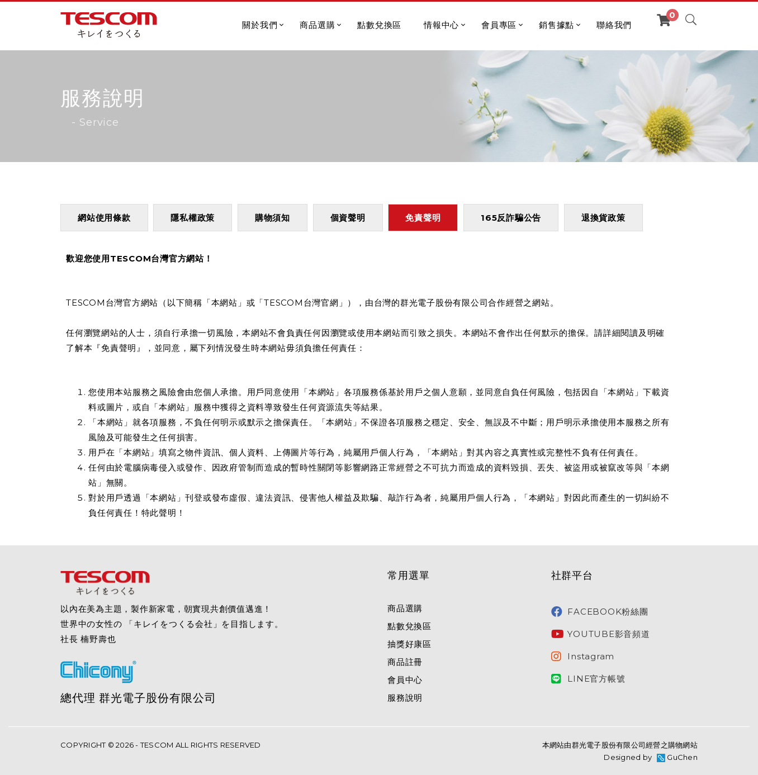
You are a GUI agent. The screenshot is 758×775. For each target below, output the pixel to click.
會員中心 (405, 679)
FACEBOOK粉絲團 (599, 611)
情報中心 (441, 25)
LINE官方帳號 (588, 678)
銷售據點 (556, 25)
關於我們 (259, 25)
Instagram (583, 656)
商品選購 (317, 25)
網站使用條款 (104, 217)
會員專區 (499, 25)
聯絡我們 (614, 25)
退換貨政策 (603, 217)
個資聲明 (348, 217)
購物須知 (272, 217)
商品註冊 (405, 662)
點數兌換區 (379, 25)
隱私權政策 (192, 217)
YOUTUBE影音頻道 (600, 634)
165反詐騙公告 (511, 217)
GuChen (682, 757)
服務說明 (405, 697)
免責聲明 (422, 217)
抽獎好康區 (409, 644)
